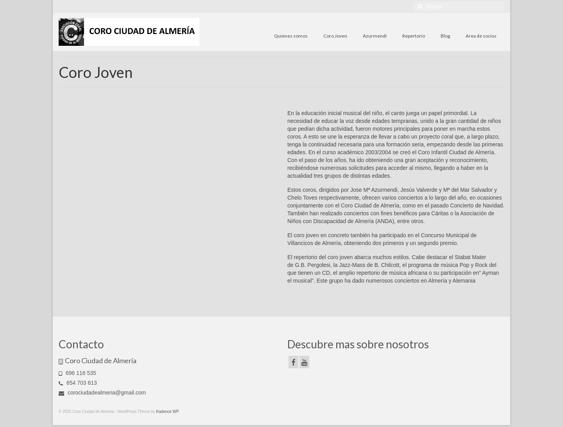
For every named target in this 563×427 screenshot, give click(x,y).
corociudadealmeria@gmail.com (102, 392)
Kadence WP (167, 411)
